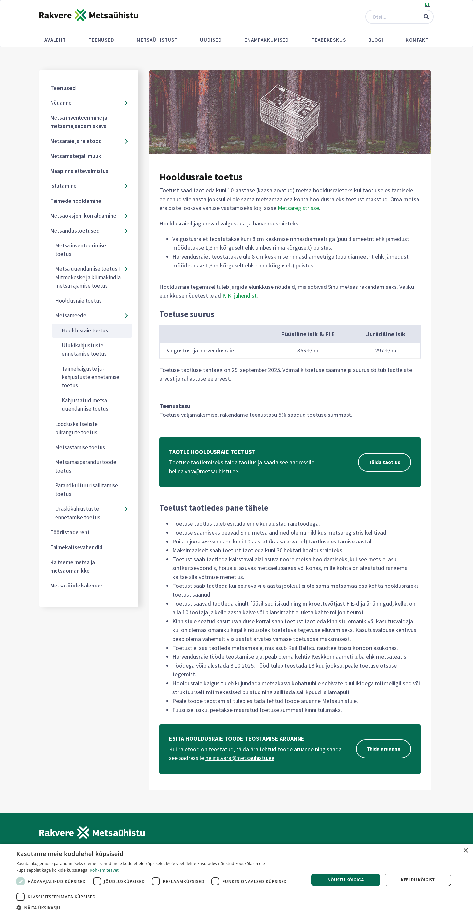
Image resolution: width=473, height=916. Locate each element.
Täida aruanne (383, 749)
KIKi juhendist (239, 295)
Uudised (211, 40)
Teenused (101, 40)
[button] (158, 908)
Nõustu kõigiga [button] (345, 880)
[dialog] (236, 880)
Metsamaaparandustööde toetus (85, 466)
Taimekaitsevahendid (76, 547)
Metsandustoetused (75, 230)
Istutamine (63, 185)
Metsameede (70, 315)
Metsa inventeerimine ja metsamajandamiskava (78, 122)
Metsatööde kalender (76, 585)
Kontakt (417, 40)
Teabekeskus (328, 40)
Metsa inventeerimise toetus (80, 250)
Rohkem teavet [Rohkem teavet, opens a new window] (104, 870)
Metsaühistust (157, 40)
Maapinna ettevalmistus (79, 171)
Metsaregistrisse (298, 208)
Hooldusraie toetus (78, 300)
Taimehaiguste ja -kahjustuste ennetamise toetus (90, 377)
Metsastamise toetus (80, 447)
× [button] (465, 850)
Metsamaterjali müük (75, 156)
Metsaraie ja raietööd (76, 141)
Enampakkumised (266, 40)
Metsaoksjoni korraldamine (83, 215)
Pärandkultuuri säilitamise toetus (86, 490)
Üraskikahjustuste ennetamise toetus (77, 513)
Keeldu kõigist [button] (418, 880)
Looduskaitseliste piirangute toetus (76, 428)
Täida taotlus (384, 462)
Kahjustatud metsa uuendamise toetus (85, 405)
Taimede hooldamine (75, 200)
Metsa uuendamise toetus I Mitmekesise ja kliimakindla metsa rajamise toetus (88, 277)
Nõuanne (61, 102)
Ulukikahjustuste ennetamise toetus (84, 349)
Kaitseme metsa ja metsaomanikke (72, 566)
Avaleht (55, 40)
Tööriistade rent (70, 532)
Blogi (375, 40)
